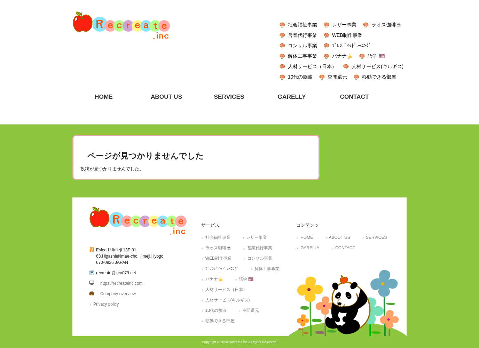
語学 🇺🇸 (376, 56)
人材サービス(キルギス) (377, 66)
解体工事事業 (302, 56)
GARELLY (309, 247)
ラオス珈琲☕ (386, 24)
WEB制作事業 (347, 35)
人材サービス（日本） (312, 66)
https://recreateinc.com (121, 283)
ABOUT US (339, 237)
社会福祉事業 (302, 24)
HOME (306, 237)
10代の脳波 (300, 77)
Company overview (118, 293)
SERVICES (376, 237)
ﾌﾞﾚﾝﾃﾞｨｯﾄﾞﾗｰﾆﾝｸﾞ (351, 45)
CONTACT (345, 247)
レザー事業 (344, 24)
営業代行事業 (302, 35)
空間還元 (337, 77)
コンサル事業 (302, 45)
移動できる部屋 (379, 77)
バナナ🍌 (342, 56)
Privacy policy (106, 304)
